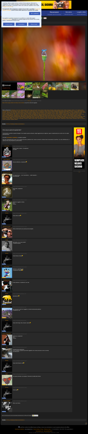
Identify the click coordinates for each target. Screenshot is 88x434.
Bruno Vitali (79, 111)
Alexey (48, 110)
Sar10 (14, 118)
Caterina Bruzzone (21, 112)
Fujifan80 (61, 113)
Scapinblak (21, 118)
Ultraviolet (75, 118)
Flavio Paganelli (47, 113)
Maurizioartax (5, 116)
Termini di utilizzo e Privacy (38, 429)
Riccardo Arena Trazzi (52, 117)
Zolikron (16, 119)
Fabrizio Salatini (23, 113)
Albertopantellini (24, 110)
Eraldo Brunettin (9, 113)
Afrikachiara (13, 110)
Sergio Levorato (31, 118)
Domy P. (53, 112)
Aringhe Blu (26, 111)
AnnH (82, 110)
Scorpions (26, 118)
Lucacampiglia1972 (9, 115)
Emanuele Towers (70, 112)
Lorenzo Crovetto (77, 114)
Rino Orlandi (59, 117)
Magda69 (40, 115)
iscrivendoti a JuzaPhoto (12, 137)
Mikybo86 (23, 116)
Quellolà (24, 117)
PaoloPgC (80, 116)
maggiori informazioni (8, 6)
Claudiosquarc (42, 112)
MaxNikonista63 (17, 116)
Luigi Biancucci (17, 115)
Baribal (52, 111)
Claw (46, 112)
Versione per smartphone (19, 429)
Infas (57, 114)
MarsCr (65, 115)
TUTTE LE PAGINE (10, 124)
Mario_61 (62, 115)
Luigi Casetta (22, 115)
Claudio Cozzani (28, 112)
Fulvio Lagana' (66, 113)
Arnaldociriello (32, 111)
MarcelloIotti (45, 115)
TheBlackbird (63, 118)
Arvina (36, 111)
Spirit (52, 118)
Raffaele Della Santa (30, 117)
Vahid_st (79, 118)
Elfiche (64, 112)
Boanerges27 (67, 111)
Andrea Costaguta (67, 110)
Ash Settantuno (41, 111)
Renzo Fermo (42, 117)
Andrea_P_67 (74, 110)
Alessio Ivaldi (43, 110)
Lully (27, 115)
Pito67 (20, 117)
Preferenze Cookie (6, 19)
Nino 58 (48, 116)
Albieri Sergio (30, 110)
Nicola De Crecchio (35, 116)
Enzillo (3, 113)
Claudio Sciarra (35, 112)
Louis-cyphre (6, 146)
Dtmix (57, 112)
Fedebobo (34, 113)
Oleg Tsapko (63, 116)
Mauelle (79, 115)
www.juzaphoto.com (39, 431)
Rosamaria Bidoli (79, 117)
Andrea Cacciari (60, 110)
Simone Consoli (47, 118)
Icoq (53, 114)
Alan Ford (18, 110)
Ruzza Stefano (10, 118)
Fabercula (18, 113)
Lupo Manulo (30, 115)
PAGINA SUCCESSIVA (20, 124)
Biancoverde (61, 111)
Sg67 (36, 118)
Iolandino (60, 114)
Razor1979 (37, 117)
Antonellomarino (5, 111)
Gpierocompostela (42, 114)
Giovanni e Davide (19, 114)
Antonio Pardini (20, 111)
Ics (55, 114)
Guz (47, 114)
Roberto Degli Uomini (66, 117)
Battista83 (57, 111)
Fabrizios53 (29, 113)
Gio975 (80, 113)
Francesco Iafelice (55, 113)
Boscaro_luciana (73, 111)
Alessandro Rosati (36, 110)
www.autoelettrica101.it (48, 431)
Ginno (77, 113)
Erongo (13, 113)
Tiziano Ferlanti (69, 118)
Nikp (46, 116)
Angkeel (79, 110)
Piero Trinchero (16, 117)
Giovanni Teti (12, 114)
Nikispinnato (42, 116)
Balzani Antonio (48, 111)
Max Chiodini (10, 116)
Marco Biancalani (51, 115)
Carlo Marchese (14, 112)
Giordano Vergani (5, 114)
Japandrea (65, 114)
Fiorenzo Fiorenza (40, 113)
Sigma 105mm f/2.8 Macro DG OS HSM (16, 102)
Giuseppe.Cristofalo (27, 114)
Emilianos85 (76, 112)
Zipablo (12, 119)
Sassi (17, 118)
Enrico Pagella (82, 112)
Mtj (25, 116)
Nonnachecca (53, 116)
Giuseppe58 (34, 114)
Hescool (50, 114)
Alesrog (29, 100)
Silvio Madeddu (41, 118)
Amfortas (51, 110)
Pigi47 (6, 373)
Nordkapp (59, 116)
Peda (84, 116)
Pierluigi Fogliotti (9, 117)
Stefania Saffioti (57, 118)
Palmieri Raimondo (74, 116)
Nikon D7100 (5, 102)
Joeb (68, 114)
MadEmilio (36, 115)
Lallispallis (72, 114)
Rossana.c (4, 118)
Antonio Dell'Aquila (13, 111)
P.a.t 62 (68, 116)
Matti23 (75, 115)
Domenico (50, 112)
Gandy (6, 239)
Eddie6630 (61, 112)
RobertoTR (73, 117)
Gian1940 (73, 113)
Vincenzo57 (8, 119)
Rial (46, 117)
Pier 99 (3, 117)
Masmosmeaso (70, 115)
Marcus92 (57, 115)
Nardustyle (29, 116)
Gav (70, 113)
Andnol (55, 110)
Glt (37, 114)
